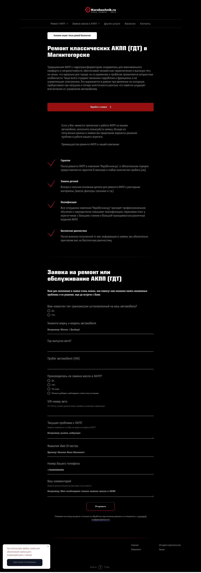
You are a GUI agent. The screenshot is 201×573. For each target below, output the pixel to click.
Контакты (145, 24)
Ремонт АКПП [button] (58, 24)
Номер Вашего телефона (63, 463)
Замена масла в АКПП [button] (85, 24)
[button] (72, 35)
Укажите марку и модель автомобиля (71, 323)
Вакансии (130, 24)
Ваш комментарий (59, 481)
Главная (134, 545)
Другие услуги (112, 24)
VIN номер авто (57, 401)
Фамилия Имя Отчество (62, 446)
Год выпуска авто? (59, 341)
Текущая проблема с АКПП (64, 423)
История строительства (170, 545)
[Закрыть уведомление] (48, 546)
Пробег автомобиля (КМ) (63, 358)
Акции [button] (162, 550)
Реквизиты (136, 550)
